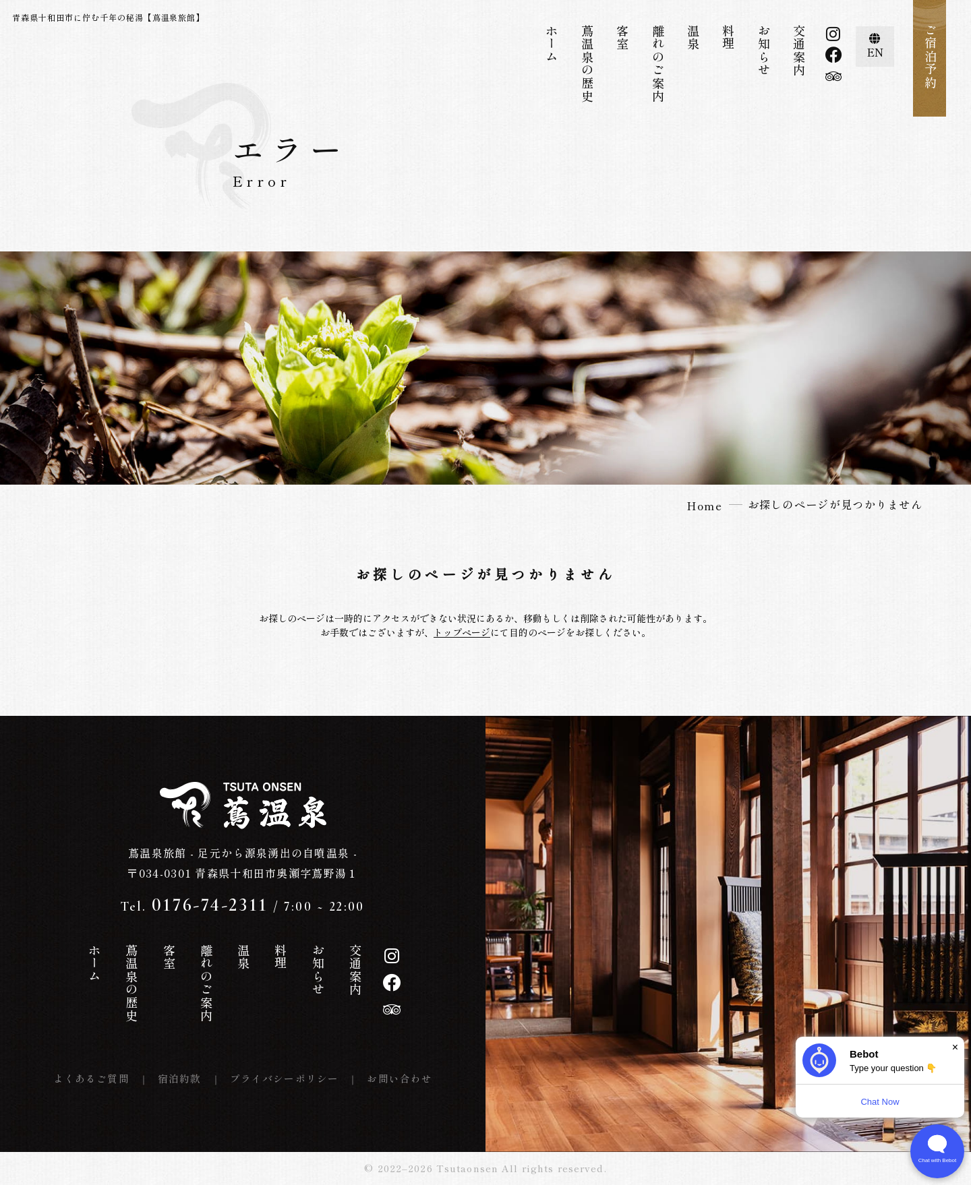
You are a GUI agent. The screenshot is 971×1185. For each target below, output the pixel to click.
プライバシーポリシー (284, 1078)
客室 (622, 37)
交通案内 (799, 50)
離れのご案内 (658, 63)
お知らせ (764, 50)
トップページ (462, 632)
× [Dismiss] (955, 1047)
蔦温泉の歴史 (587, 63)
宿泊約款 (180, 1078)
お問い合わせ (399, 1078)
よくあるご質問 (91, 1078)
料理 (728, 37)
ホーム (551, 43)
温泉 (693, 37)
